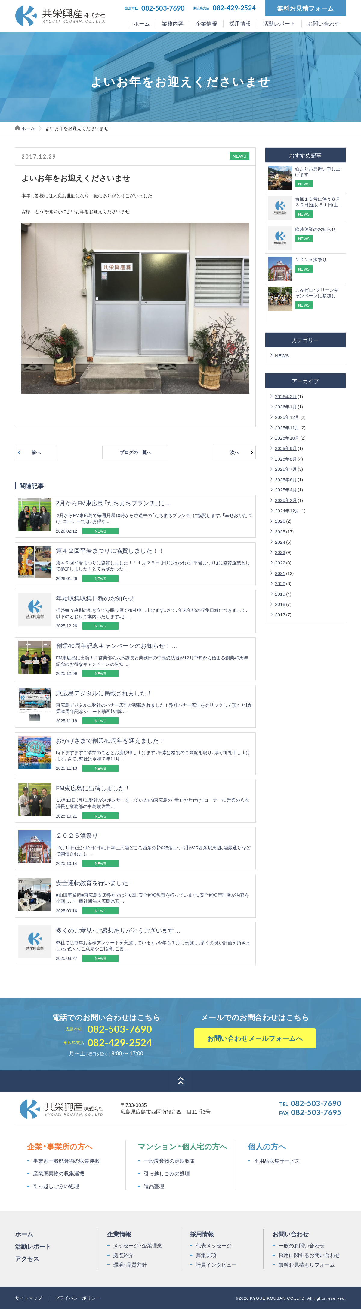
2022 (280, 562)
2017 (280, 614)
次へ (234, 452)
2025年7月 (286, 468)
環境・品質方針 (130, 1264)
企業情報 (206, 23)
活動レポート (279, 23)
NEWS (282, 355)
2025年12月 (287, 416)
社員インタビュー (216, 1264)
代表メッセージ (214, 1245)
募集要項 (206, 1255)
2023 (280, 552)
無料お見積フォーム (305, 7)
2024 (280, 541)
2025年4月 (286, 489)
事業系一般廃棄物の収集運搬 (66, 1160)
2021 (280, 573)
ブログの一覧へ (135, 452)
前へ (36, 452)
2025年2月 (286, 500)
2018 (280, 603)
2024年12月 (287, 510)
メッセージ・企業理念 (137, 1245)
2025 (280, 531)
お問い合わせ (323, 23)
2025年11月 (287, 427)
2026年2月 (286, 396)
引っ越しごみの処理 (56, 1186)
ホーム (142, 23)
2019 (280, 593)
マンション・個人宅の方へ (182, 1146)
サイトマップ (28, 1297)
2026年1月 (286, 406)
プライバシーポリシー (77, 1297)
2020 (280, 583)
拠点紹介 (123, 1255)
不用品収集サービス (277, 1160)
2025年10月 (287, 437)
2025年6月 (286, 479)
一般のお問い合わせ (302, 1245)
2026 (280, 520)
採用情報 (240, 23)
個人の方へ (267, 1146)
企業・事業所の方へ (60, 1146)
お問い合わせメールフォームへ (255, 1038)
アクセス (27, 1258)
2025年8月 (286, 458)
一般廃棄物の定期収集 (169, 1160)
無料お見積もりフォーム (307, 1264)
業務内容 (173, 23)
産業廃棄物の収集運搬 (58, 1173)
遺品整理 (154, 1186)
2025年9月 (286, 448)
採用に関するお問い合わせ (309, 1255)
